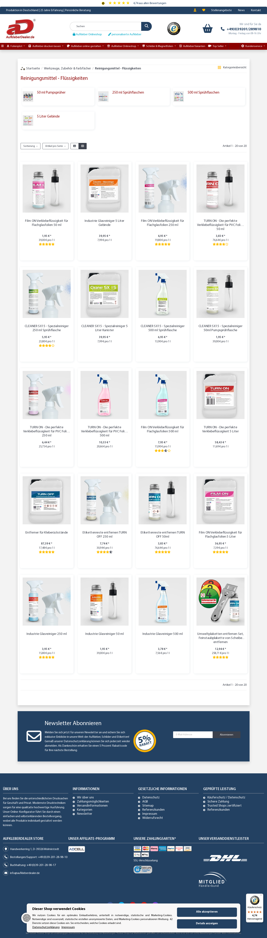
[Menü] (261, 896)
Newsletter (84, 814)
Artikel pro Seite (54, 146)
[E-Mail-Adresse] (193, 734)
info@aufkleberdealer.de (25, 873)
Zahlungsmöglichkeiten (93, 801)
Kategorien (84, 810)
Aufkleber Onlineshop (87, 34)
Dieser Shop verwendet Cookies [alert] (58, 909)
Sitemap (148, 806)
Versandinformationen (92, 806)
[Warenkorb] (207, 28)
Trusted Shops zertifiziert (224, 806)
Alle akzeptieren (207, 912)
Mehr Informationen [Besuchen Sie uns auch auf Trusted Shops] (231, 933)
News (241, 10)
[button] (195, 10)
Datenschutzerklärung (77, 741)
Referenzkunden (153, 810)
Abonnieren (226, 734)
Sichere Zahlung (218, 801)
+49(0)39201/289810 (244, 29)
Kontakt (256, 10)
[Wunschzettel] (203, 10)
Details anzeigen (207, 923)
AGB (145, 801)
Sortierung (29, 146)
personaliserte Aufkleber (124, 34)
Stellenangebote (221, 10)
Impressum (149, 814)
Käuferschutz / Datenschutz (226, 797)
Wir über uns (85, 797)
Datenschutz (151, 797)
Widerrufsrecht (152, 818)
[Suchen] (111, 26)
